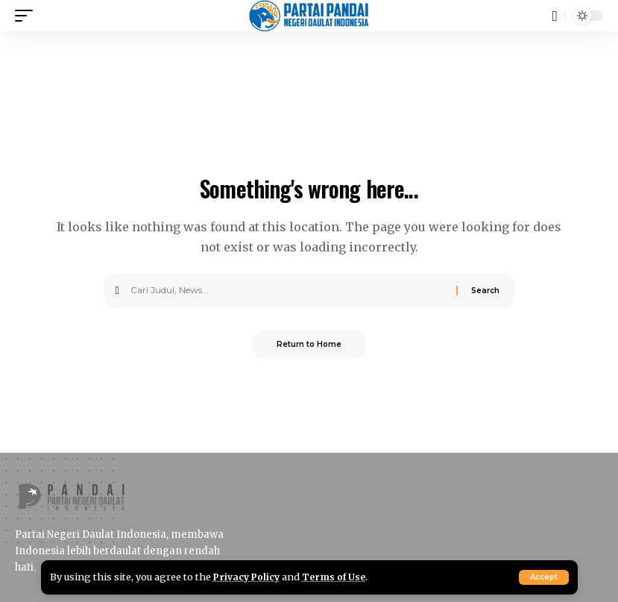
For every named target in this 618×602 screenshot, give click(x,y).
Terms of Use (338, 577)
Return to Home (309, 345)
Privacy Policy (248, 577)
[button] (544, 577)
